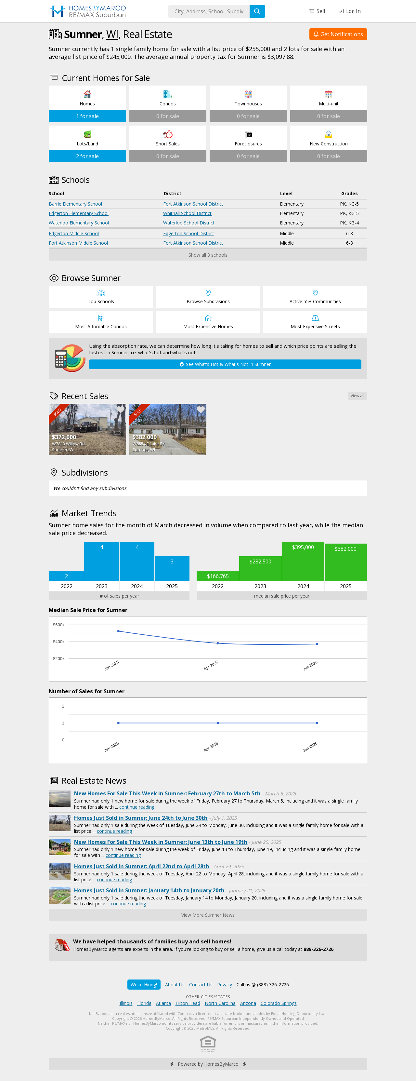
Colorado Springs (279, 1003)
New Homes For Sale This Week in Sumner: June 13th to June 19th (160, 841)
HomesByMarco (221, 1064)
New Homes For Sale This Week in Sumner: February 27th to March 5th (167, 793)
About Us (175, 984)
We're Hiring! (144, 984)
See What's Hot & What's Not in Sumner (225, 364)
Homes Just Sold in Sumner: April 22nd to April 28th (141, 866)
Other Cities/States (208, 996)
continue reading (136, 807)
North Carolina (220, 1003)
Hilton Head (188, 1003)
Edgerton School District (188, 233)
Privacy (224, 984)
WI (112, 34)
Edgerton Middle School (74, 233)
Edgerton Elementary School (79, 213)
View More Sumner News (208, 915)
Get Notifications (338, 34)
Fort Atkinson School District (193, 204)
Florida (144, 1003)
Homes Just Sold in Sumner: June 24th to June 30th (141, 817)
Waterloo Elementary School (79, 223)
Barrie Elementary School (75, 204)
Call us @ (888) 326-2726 (263, 984)
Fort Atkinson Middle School (78, 243)
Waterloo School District (188, 223)
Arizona (248, 1003)
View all (357, 396)
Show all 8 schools (208, 255)
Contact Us (201, 984)
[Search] (257, 11)
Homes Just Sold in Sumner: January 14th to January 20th (149, 890)
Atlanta (163, 1003)
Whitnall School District (187, 213)
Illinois (126, 1003)
